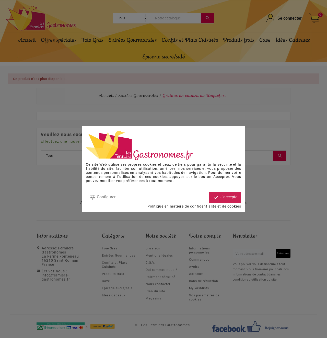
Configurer (102, 197)
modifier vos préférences (122, 181)
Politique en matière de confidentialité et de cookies (194, 206)
